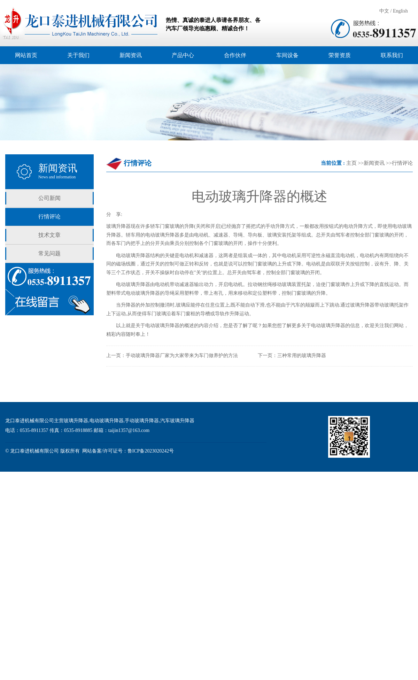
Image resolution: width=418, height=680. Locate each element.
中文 (384, 11)
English (400, 11)
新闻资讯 (374, 163)
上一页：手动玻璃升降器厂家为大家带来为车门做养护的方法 (172, 355)
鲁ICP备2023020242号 (150, 451)
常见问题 (49, 253)
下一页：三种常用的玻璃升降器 (292, 355)
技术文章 (49, 235)
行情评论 (49, 216)
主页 (351, 163)
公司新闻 (49, 198)
